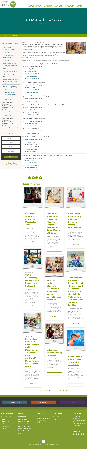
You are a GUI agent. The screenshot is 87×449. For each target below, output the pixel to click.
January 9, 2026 (50, 211)
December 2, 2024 (31, 163)
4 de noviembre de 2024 (33, 133)
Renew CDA (56, 417)
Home (2, 36)
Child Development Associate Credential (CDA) (43, 417)
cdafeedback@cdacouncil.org (10, 111)
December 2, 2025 (29, 272)
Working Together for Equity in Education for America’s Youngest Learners (10, 81)
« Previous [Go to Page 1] (41, 390)
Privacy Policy (31, 444)
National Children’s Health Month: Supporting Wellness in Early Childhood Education (54, 291)
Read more (33, 241)
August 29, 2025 (28, 336)
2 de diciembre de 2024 (33, 170)
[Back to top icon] (43, 441)
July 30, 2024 (30, 69)
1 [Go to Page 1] (46, 390)
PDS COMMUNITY (43, 402)
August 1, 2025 (50, 347)
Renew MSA (56, 419)
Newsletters (8, 36)
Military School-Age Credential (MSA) (41, 421)
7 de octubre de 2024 (32, 149)
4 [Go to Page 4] (54, 390)
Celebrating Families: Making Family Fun (54, 352)
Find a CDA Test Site (23, 424)
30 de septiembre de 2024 (34, 130)
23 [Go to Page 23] (63, 390)
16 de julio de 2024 (32, 167)
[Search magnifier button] (84, 2)
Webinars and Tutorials (24, 428)
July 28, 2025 (71, 353)
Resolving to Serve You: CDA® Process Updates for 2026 (31, 219)
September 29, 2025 (51, 280)
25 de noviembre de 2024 (33, 151)
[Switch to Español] (49, 2)
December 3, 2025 (72, 211)
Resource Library (73, 2)
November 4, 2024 (31, 126)
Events (3, 419)
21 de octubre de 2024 (33, 78)
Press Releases (5, 426)
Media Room (60, 2)
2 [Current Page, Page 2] (49, 390)
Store (52, 2)
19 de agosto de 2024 (32, 92)
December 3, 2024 (31, 110)
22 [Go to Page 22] (60, 390)
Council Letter (6, 52)
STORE (72, 402)
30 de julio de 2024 (32, 76)
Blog (19, 433)
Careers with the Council (7, 417)
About (56, 2)
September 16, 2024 (32, 101)
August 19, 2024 (31, 87)
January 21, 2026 (29, 211)
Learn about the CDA (6, 421)
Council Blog (66, 2)
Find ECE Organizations (24, 426)
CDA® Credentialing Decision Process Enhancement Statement (32, 280)
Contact (80, 2)
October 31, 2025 (72, 274)
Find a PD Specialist (23, 421)
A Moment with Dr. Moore (10, 71)
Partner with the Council (42, 425)
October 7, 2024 (31, 142)
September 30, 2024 (32, 123)
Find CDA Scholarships (24, 419)
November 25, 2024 (32, 144)
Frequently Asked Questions (25, 431)
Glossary (3, 428)
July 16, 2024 (30, 160)
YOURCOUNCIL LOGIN (14, 402)
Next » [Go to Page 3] (67, 390)
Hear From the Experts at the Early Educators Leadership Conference (10, 87)
